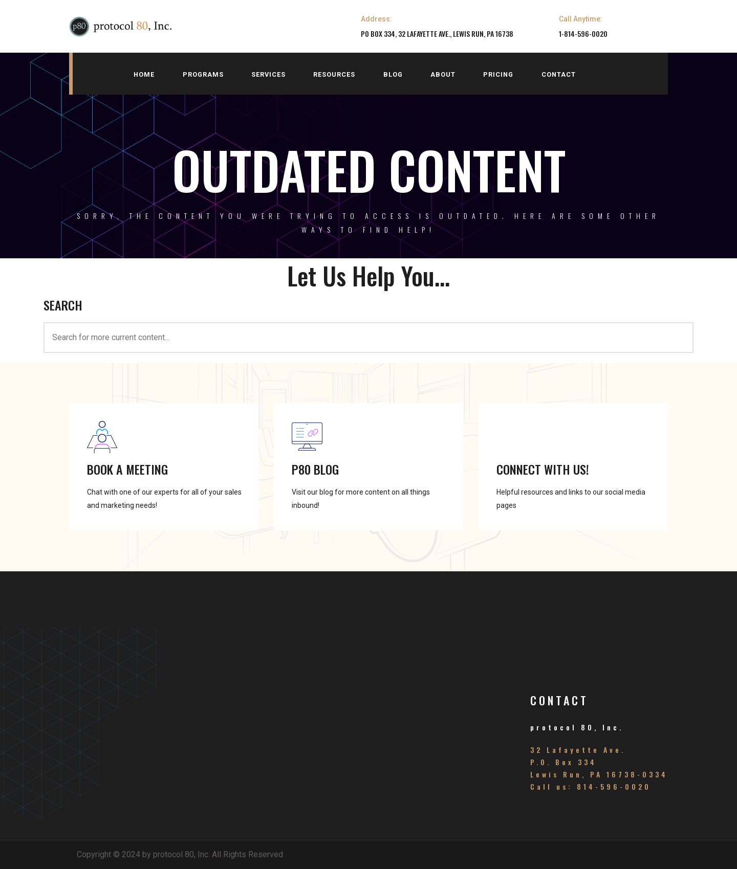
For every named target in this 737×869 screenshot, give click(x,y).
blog (393, 74)
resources (334, 74)
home (144, 74)
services (268, 74)
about (443, 74)
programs (203, 74)
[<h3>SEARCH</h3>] (368, 337)
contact (558, 74)
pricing (498, 74)
